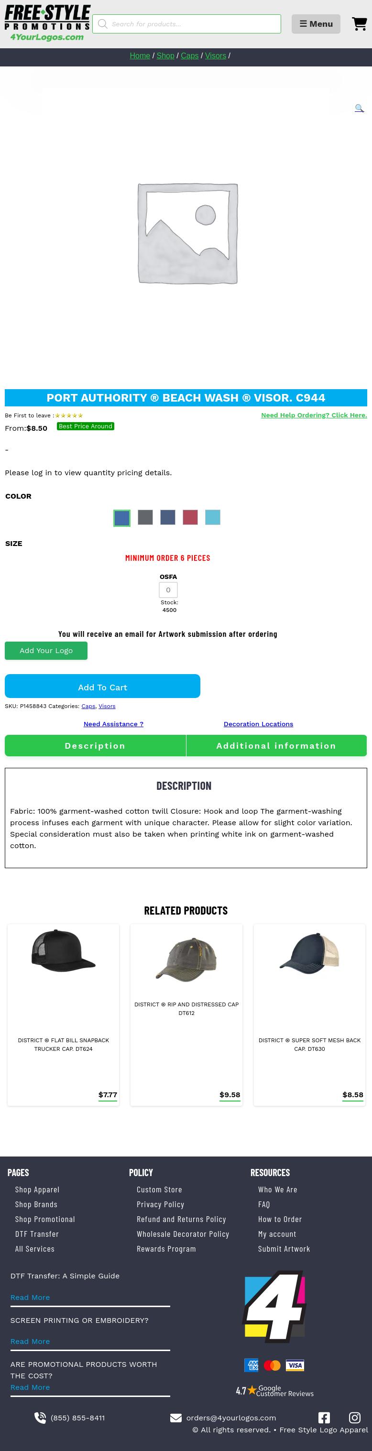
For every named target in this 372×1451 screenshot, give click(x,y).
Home (140, 56)
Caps (189, 56)
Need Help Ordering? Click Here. (314, 415)
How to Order (280, 1218)
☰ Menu (316, 24)
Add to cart (102, 687)
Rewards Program (166, 1248)
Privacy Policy (161, 1204)
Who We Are (277, 1189)
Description (95, 746)
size (13, 543)
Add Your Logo (46, 650)
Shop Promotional (45, 1218)
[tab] (95, 745)
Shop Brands (36, 1204)
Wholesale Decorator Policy (183, 1233)
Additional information (276, 746)
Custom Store (159, 1189)
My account (277, 1233)
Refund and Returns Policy (181, 1218)
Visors (215, 56)
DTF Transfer (37, 1233)
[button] (359, 108)
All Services (35, 1248)
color (18, 496)
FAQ (264, 1204)
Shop (166, 56)
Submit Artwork (284, 1248)
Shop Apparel (37, 1189)
